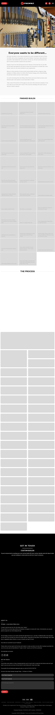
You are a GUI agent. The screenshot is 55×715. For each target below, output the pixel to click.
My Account (28, 703)
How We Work (10, 702)
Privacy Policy (40, 713)
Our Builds (18, 702)
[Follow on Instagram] (5, 655)
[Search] (49, 3)
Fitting (23, 702)
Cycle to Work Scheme (47, 702)
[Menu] (4, 3)
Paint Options (29, 702)
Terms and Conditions (31, 713)
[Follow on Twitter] (7, 655)
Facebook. (18, 642)
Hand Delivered (37, 702)
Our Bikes (3, 702)
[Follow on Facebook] (2, 655)
